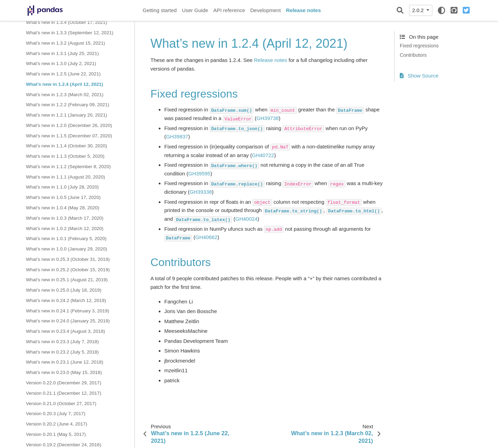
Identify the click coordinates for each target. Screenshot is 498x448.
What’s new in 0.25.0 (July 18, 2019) (63, 290)
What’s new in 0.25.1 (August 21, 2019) (67, 279)
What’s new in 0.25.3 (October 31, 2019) (68, 259)
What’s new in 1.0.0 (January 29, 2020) (66, 249)
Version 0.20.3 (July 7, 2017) (55, 413)
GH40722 (263, 155)
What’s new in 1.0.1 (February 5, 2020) (66, 238)
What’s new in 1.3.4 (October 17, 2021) (66, 22)
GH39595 (199, 173)
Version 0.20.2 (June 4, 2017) (56, 424)
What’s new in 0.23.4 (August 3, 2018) (65, 331)
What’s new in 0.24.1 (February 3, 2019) (67, 310)
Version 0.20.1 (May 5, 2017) (56, 434)
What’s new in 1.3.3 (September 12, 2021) (69, 32)
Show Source (419, 76)
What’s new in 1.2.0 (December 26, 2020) (69, 125)
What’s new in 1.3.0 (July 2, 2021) (61, 63)
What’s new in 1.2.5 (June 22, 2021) (63, 73)
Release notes (303, 10)
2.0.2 (418, 10)
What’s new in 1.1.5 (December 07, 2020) (69, 135)
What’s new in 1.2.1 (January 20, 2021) (66, 115)
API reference (229, 10)
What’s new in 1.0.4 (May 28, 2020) (62, 207)
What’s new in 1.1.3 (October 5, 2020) (65, 156)
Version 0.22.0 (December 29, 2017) (63, 382)
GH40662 (206, 237)
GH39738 (268, 118)
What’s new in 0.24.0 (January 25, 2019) (68, 320)
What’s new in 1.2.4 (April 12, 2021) (64, 84)
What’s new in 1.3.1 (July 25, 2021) (62, 53)
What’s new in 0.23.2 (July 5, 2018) (62, 352)
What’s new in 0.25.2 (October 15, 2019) (68, 269)
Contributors (413, 55)
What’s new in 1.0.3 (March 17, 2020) (64, 218)
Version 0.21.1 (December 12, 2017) (63, 393)
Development (265, 10)
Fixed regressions (419, 45)
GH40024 (246, 219)
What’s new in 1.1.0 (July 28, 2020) (62, 187)
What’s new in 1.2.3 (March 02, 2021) (64, 94)
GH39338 (201, 192)
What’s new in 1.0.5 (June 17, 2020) (63, 197)
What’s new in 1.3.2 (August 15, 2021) (65, 43)
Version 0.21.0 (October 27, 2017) (61, 403)
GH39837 (177, 136)
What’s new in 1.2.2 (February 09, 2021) (67, 104)
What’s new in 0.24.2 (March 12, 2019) (66, 300)
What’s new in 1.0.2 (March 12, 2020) (64, 228)
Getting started (160, 10)
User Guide (195, 10)
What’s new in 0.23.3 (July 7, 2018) (62, 341)
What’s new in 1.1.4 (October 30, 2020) (66, 145)
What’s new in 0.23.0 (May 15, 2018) (64, 372)
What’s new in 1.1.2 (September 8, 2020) (68, 166)
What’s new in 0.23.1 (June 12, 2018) (64, 362)
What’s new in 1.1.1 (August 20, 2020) (65, 177)
